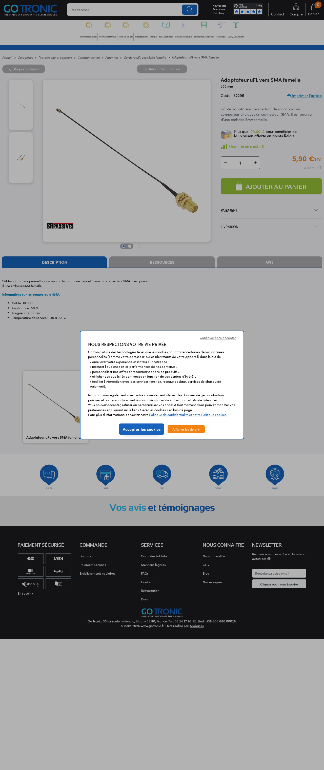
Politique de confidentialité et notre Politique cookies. (188, 414)
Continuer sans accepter (218, 337)
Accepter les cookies (141, 429)
